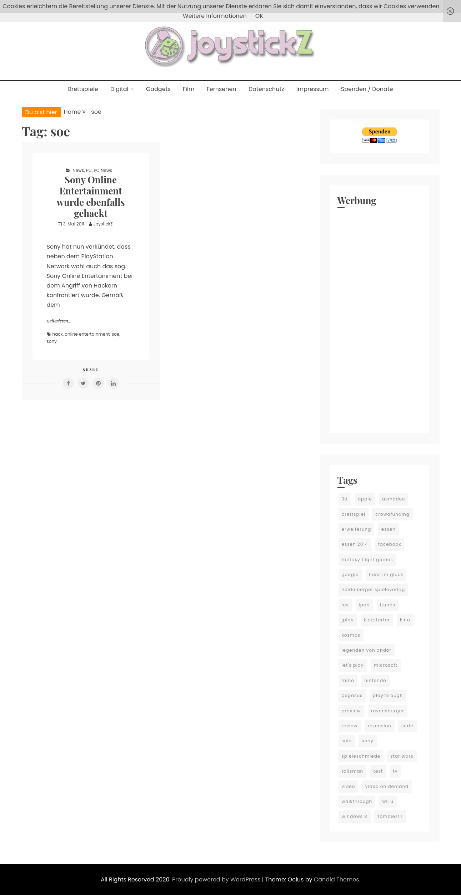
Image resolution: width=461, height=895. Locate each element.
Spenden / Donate (367, 89)
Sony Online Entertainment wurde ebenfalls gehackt (91, 196)
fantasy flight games (367, 559)
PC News (103, 170)
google (350, 574)
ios (345, 605)
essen (388, 529)
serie (407, 726)
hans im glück (386, 574)
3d (345, 499)
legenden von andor (366, 650)
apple (365, 499)
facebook (389, 544)
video (348, 786)
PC (89, 170)
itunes (387, 605)
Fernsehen (221, 89)
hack (57, 334)
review (350, 726)
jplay (348, 620)
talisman (353, 771)
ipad (364, 605)
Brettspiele (83, 89)
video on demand (387, 786)
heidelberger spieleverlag (373, 589)
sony (52, 341)
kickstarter (377, 620)
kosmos (351, 635)
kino (405, 620)
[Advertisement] (379, 319)
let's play (353, 665)
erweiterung (356, 529)
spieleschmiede (361, 756)
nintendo (375, 680)
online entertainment (87, 334)
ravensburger (387, 711)
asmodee (393, 499)
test (378, 771)
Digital (119, 89)
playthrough (388, 695)
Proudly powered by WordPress (217, 879)
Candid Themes (336, 879)
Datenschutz (266, 89)
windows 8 (354, 816)
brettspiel (354, 514)
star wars (401, 756)
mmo (348, 680)
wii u (388, 801)
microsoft (385, 665)
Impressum (312, 89)
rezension (379, 726)
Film (188, 89)
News (78, 170)
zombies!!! (390, 816)
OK (259, 16)
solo (347, 741)
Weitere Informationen (215, 16)
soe (115, 334)
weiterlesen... (59, 321)
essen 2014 (355, 544)
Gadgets (158, 89)
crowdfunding (392, 514)
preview (351, 711)
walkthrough (357, 801)
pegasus (352, 695)
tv (395, 771)
